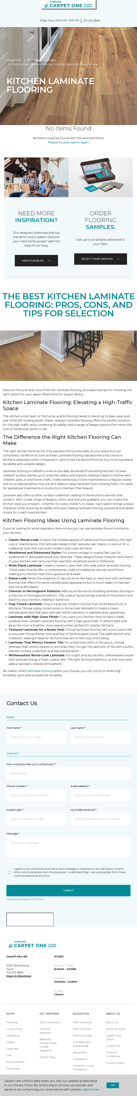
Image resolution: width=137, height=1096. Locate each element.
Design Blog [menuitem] (47, 1057)
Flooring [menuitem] (11, 1022)
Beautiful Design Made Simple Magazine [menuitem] (48, 1045)
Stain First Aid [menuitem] (82, 1029)
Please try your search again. (68, 142)
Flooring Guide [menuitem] (82, 1035)
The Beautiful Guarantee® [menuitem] (81, 1044)
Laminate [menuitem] (12, 1048)
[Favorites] (128, 7)
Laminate (50, 60)
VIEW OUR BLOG (36, 260)
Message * (12, 833)
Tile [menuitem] (8, 1055)
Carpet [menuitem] (10, 1042)
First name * (14, 728)
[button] (123, 7)
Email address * (80, 786)
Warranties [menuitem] (80, 1052)
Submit (68, 890)
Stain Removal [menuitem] (82, 1022)
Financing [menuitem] (12, 1068)
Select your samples (100, 258)
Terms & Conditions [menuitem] (113, 1054)
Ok (113, 1085)
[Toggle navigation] (5, 7)
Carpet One (13, 60)
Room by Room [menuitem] (116, 1029)
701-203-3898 (91, 20)
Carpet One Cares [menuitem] (113, 1037)
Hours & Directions (18, 976)
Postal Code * (14, 810)
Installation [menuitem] (80, 1059)
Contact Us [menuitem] (113, 1046)
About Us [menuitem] (112, 1022)
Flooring (32, 60)
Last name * (78, 728)
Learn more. (90, 1089)
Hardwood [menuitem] (13, 1035)
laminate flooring (40, 671)
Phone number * (16, 786)
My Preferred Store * (83, 810)
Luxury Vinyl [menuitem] (14, 1029)
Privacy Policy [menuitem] (115, 1062)
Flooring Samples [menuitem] (45, 1030)
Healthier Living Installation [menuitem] (83, 1067)
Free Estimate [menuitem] (15, 1062)
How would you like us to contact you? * (31, 764)
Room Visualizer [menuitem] (50, 1022)
